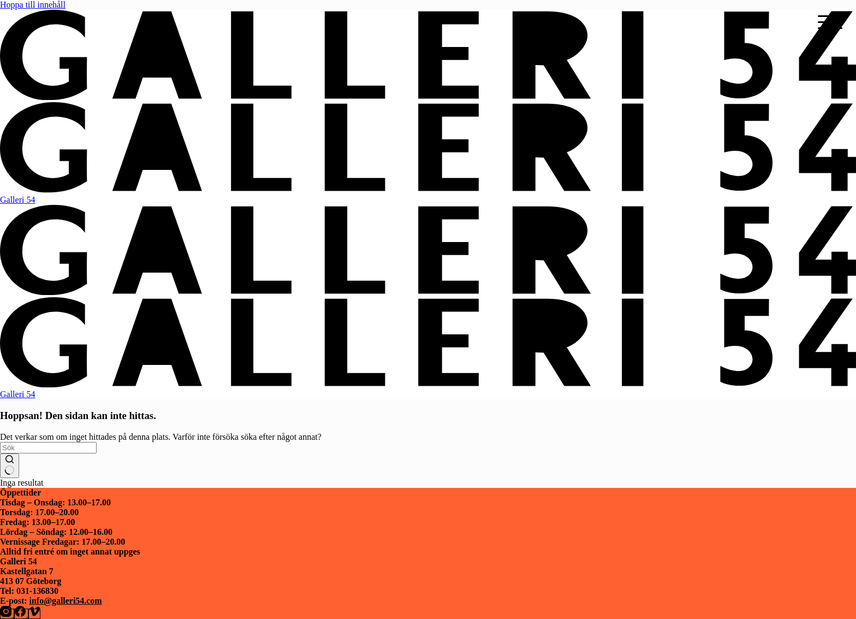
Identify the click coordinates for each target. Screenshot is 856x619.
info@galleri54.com (65, 600)
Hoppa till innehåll (33, 4)
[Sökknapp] (9, 466)
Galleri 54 (17, 199)
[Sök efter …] (48, 447)
